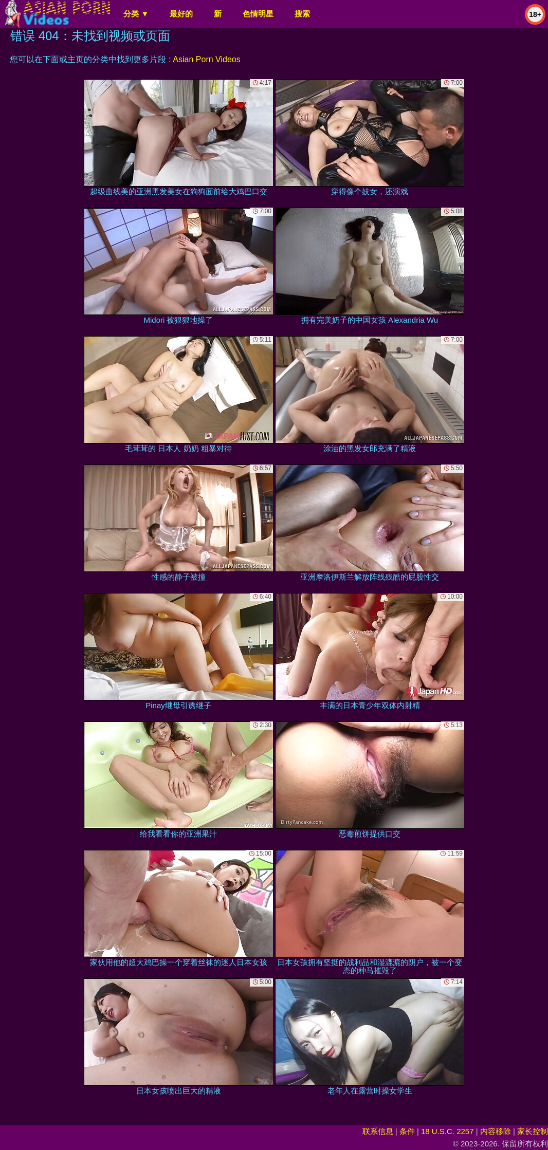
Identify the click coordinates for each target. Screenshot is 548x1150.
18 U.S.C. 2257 (447, 1131)
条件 (407, 1131)
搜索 (302, 13)
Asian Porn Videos (206, 59)
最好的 (181, 13)
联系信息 (377, 1131)
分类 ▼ (136, 13)
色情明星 (258, 13)
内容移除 (495, 1131)
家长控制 (532, 1131)
